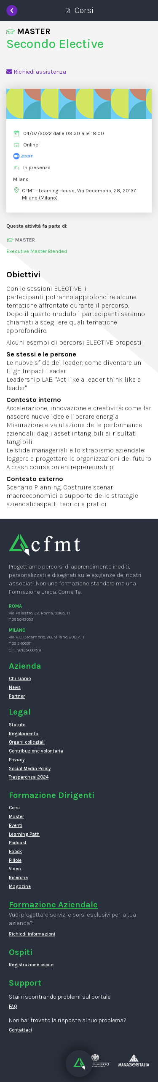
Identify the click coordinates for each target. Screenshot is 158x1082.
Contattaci (20, 1030)
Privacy (16, 760)
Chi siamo (20, 678)
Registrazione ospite (31, 965)
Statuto (17, 725)
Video (15, 869)
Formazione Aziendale (53, 904)
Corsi (14, 808)
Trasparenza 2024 (28, 777)
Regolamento (23, 733)
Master (16, 816)
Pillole (15, 860)
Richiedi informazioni (32, 934)
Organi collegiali (27, 742)
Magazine (20, 886)
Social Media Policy (30, 768)
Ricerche (18, 877)
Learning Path (24, 834)
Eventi (15, 825)
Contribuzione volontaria (36, 751)
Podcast (18, 842)
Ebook (15, 851)
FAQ (13, 1006)
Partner (17, 696)
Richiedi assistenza (36, 71)
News (15, 687)
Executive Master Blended (36, 251)
